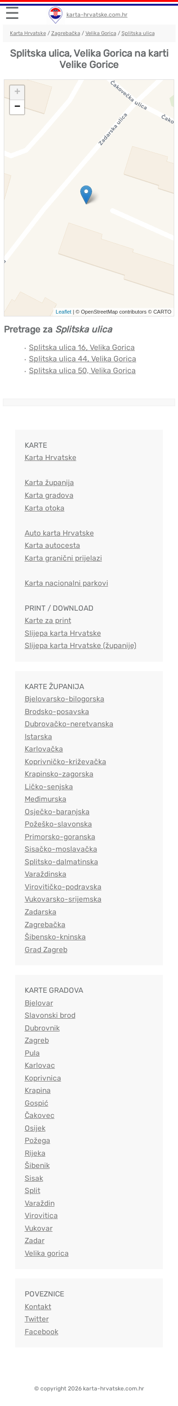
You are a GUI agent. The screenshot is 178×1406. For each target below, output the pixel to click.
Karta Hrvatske (28, 33)
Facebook (41, 1331)
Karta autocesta (52, 545)
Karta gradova (49, 495)
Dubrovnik (42, 1027)
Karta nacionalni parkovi (66, 583)
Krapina (38, 1090)
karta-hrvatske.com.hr (97, 14)
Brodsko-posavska (57, 711)
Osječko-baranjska (57, 811)
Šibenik (37, 1165)
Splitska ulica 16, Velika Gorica (82, 347)
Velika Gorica (100, 33)
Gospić (36, 1103)
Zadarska (40, 911)
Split (32, 1190)
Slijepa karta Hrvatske (63, 633)
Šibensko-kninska (55, 936)
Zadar (35, 1240)
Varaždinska (45, 873)
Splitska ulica (138, 33)
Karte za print (48, 620)
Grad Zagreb (46, 949)
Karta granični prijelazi (63, 558)
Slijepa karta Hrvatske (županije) (80, 645)
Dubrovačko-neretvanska (69, 723)
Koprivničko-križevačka (65, 761)
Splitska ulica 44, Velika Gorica (82, 358)
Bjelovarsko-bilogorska (64, 698)
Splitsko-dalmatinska (61, 861)
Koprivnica (43, 1078)
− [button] (17, 107)
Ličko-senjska (49, 786)
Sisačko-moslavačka (61, 848)
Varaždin (40, 1203)
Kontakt (38, 1306)
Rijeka (35, 1153)
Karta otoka (45, 507)
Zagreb (37, 1040)
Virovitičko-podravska (63, 886)
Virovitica (41, 1215)
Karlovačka (44, 748)
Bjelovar (39, 1002)
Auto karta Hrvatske (59, 532)
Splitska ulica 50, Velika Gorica (82, 370)
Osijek (35, 1128)
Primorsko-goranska (60, 836)
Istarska (38, 736)
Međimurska (45, 798)
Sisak (34, 1178)
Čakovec (40, 1115)
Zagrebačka (65, 33)
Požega (37, 1140)
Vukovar (39, 1228)
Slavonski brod (50, 1015)
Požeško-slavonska (58, 823)
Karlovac (40, 1065)
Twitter (37, 1318)
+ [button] (17, 92)
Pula (32, 1052)
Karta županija (49, 482)
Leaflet (63, 312)
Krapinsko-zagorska (59, 773)
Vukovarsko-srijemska (63, 899)
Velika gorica (47, 1253)
